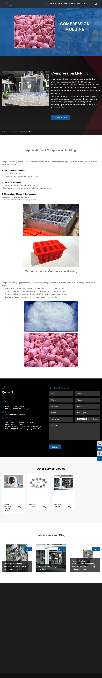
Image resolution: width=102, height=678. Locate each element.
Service (46, 4)
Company (53, 4)
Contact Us (85, 4)
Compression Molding (26, 132)
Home (6, 132)
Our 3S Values (62, 4)
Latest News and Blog (51, 535)
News (78, 4)
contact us (60, 117)
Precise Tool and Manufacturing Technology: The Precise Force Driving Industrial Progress (83, 565)
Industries (71, 4)
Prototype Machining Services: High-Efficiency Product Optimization (15, 566)
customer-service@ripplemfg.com (18, 414)
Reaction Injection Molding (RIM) (7, 507)
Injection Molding (57, 505)
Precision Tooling (32, 505)
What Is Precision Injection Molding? (49, 568)
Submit (55, 447)
